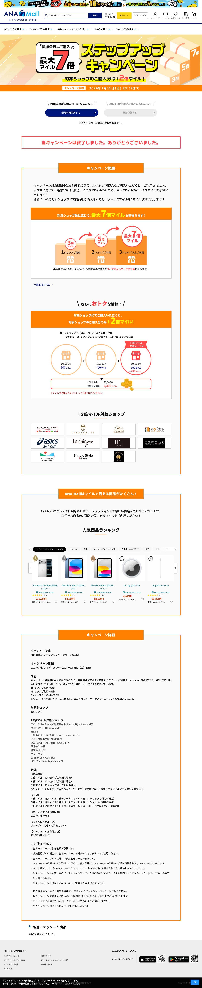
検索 (95, 15)
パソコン (73, 549)
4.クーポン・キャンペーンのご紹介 (55, 960)
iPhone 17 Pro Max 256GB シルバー (45, 587)
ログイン (124, 15)
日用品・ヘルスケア (130, 549)
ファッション (171, 549)
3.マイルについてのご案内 (14, 960)
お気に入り (175, 18)
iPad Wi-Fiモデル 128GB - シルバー (103, 587)
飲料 (157, 549)
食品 (147, 549)
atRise (34, 731)
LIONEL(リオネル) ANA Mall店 (47, 761)
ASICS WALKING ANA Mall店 (46, 728)
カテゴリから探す (13, 29)
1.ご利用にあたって (11, 956)
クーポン (165, 18)
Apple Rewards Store (46, 592)
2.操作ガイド (46, 956)
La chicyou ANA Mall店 (43, 757)
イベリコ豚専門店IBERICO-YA (46, 739)
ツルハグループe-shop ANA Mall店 (50, 742)
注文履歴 (185, 18)
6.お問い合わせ (47, 964)
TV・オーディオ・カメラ (104, 549)
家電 (86, 549)
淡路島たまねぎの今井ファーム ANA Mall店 (55, 735)
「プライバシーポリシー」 (50, 983)
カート (194, 18)
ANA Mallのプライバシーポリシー (91, 891)
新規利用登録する (70, 112)
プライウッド (38, 754)
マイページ (155, 18)
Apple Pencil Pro (160, 585)
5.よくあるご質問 (11, 964)
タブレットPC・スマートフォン (49, 549)
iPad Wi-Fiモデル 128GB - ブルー (74, 587)
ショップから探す (124, 29)
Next (175, 568)
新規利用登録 (140, 15)
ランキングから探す (40, 29)
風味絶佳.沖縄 (38, 746)
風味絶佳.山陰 (38, 750)
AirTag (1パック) (132, 585)
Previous (30, 568)
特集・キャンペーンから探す (72, 29)
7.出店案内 (8, 968)
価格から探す (101, 29)
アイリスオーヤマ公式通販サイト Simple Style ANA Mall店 (62, 724)
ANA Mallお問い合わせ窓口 (90, 896)
